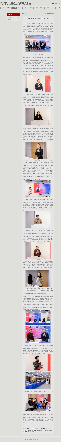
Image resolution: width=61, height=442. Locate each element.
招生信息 (47, 7)
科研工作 (30, 7)
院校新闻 (9, 17)
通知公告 (9, 19)
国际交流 (41, 7)
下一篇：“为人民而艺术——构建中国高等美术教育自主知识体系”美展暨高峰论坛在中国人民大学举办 (37, 431)
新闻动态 (14, 7)
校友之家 (58, 7)
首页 (3, 7)
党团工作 (36, 7)
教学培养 (25, 7)
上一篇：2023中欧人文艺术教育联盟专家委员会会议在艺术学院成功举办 (37, 428)
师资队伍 (19, 7)
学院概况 (8, 7)
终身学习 (52, 7)
